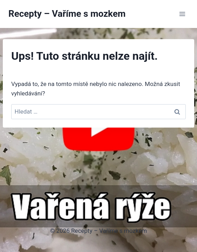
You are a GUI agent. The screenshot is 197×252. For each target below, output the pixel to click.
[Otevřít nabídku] (182, 13)
